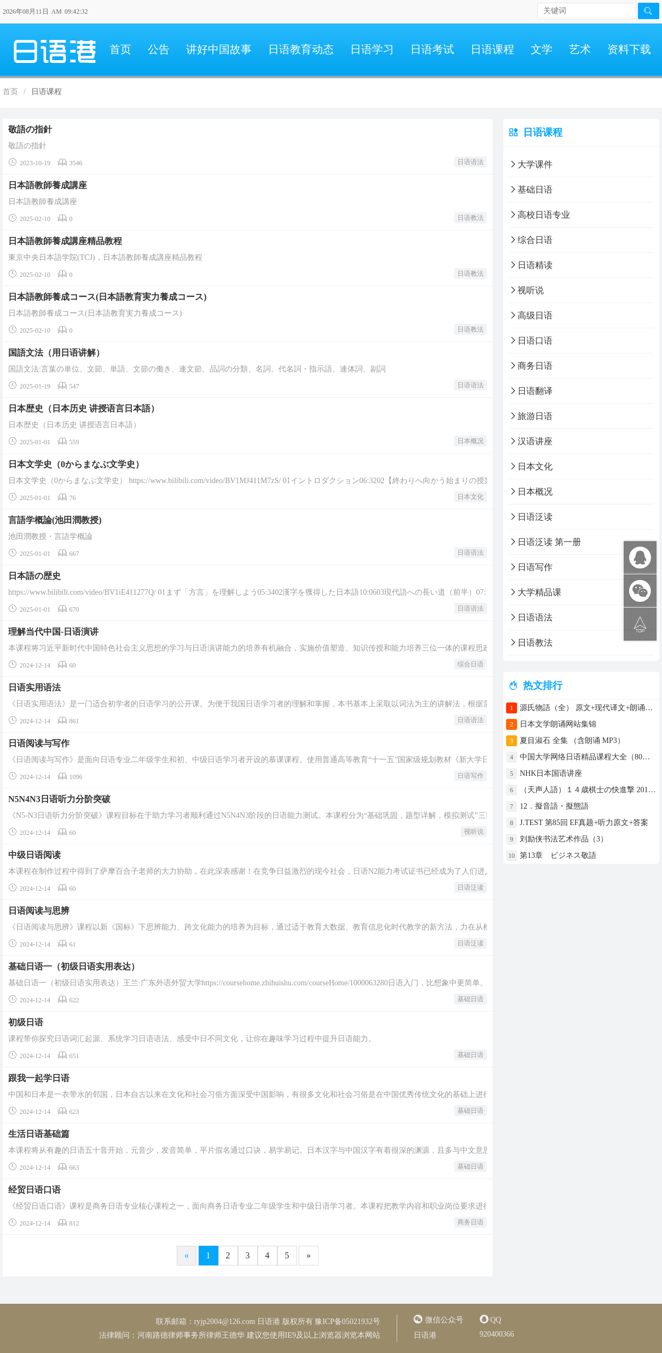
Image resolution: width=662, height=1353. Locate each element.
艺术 (580, 49)
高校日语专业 (539, 214)
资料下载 (629, 49)
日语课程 (492, 49)
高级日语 (531, 315)
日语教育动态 (301, 49)
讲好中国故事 (219, 49)
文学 (542, 49)
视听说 (474, 831)
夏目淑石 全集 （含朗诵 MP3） (572, 740)
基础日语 (470, 999)
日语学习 (372, 49)
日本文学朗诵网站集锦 (558, 724)
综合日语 (470, 664)
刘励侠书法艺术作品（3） (564, 839)
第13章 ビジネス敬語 (558, 855)
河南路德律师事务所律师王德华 (191, 1335)
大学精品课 (535, 592)
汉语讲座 (531, 441)
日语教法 (470, 218)
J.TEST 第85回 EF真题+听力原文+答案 (584, 822)
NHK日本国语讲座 (551, 773)
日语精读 (531, 265)
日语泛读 (470, 887)
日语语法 (470, 162)
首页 (120, 49)
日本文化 (470, 497)
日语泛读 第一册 (545, 542)
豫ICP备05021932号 (347, 1321)
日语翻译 (531, 391)
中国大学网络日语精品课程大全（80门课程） (588, 757)
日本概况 (470, 441)
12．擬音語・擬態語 (558, 806)
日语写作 (470, 776)
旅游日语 (531, 416)
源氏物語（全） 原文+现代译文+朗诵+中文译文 (588, 708)
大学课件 (531, 164)
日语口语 (531, 340)
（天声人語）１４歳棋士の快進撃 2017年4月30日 (588, 790)
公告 (159, 49)
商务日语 (470, 1222)
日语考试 (432, 49)
